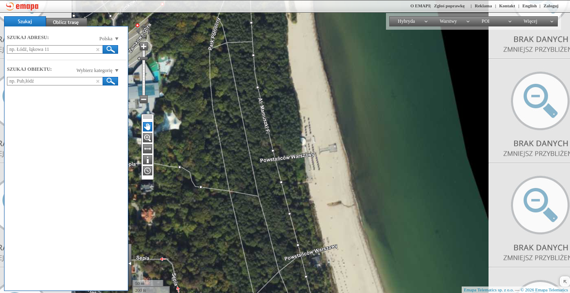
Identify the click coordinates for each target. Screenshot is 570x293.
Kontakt (507, 5)
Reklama (483, 5)
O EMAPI (420, 5)
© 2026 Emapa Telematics (544, 289)
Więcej (530, 21)
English (529, 5)
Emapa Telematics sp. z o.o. (489, 289)
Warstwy (448, 21)
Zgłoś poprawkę (449, 5)
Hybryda (406, 21)
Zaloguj (551, 5)
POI (485, 21)
